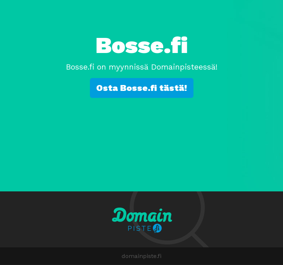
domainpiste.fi (141, 255)
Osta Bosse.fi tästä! (141, 88)
